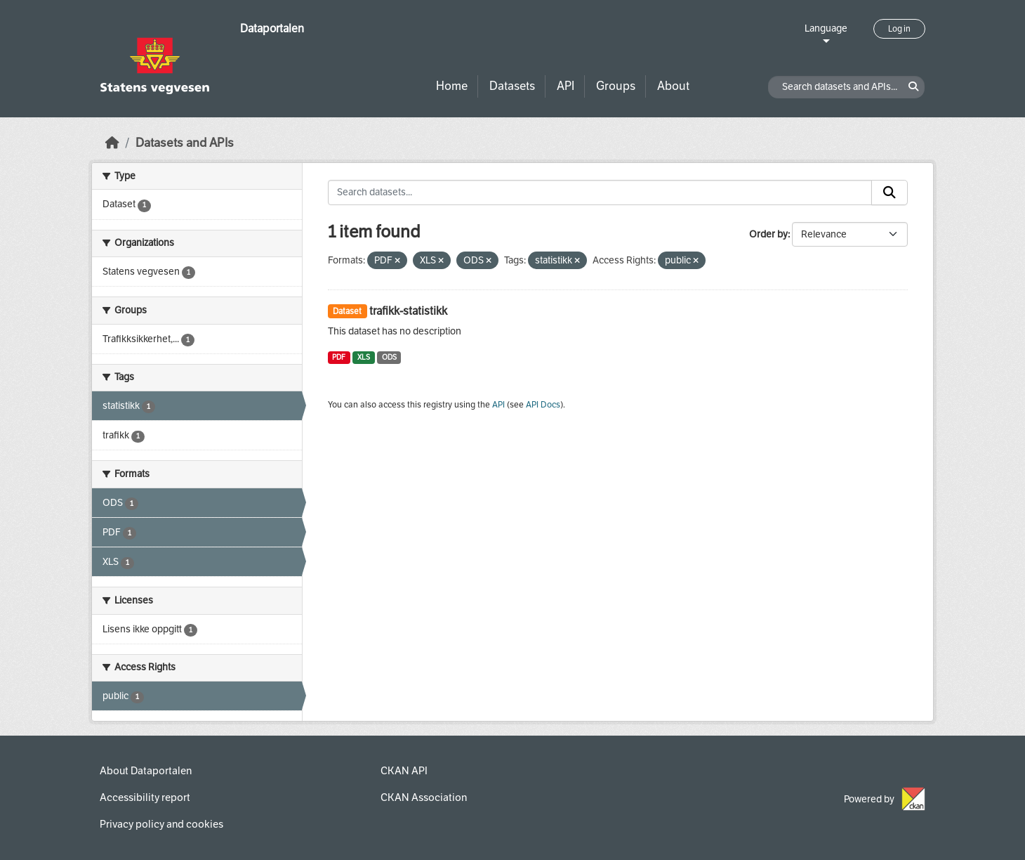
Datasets (512, 86)
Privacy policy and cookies (161, 824)
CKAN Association (424, 797)
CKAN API (404, 770)
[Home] (112, 143)
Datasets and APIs (184, 143)
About (673, 86)
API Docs (543, 405)
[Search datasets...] (600, 192)
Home (452, 86)
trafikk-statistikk (408, 311)
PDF (338, 357)
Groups (615, 86)
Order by (768, 234)
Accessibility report (145, 797)
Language (826, 28)
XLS (363, 357)
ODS (389, 357)
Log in (899, 29)
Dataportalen (272, 28)
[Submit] (889, 192)
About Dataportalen (146, 770)
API (565, 86)
